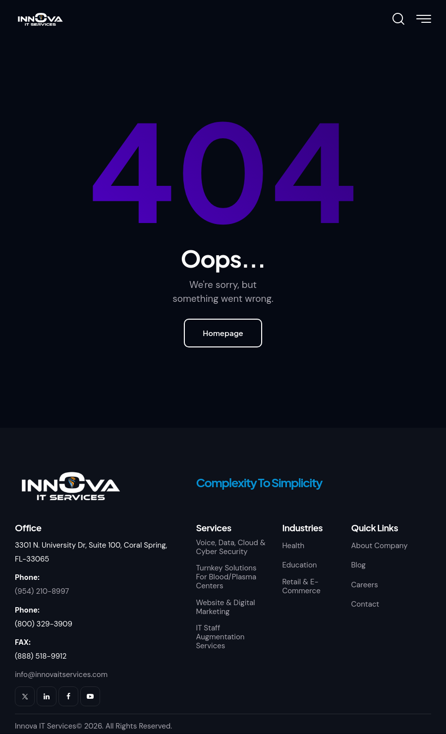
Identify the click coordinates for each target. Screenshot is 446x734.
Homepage (223, 333)
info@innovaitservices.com (61, 674)
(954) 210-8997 (42, 591)
